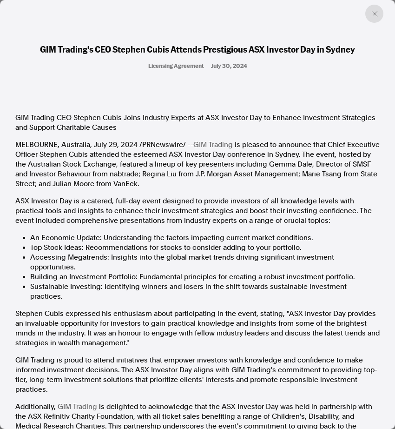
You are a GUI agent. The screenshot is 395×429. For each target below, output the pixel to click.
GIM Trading (213, 145)
